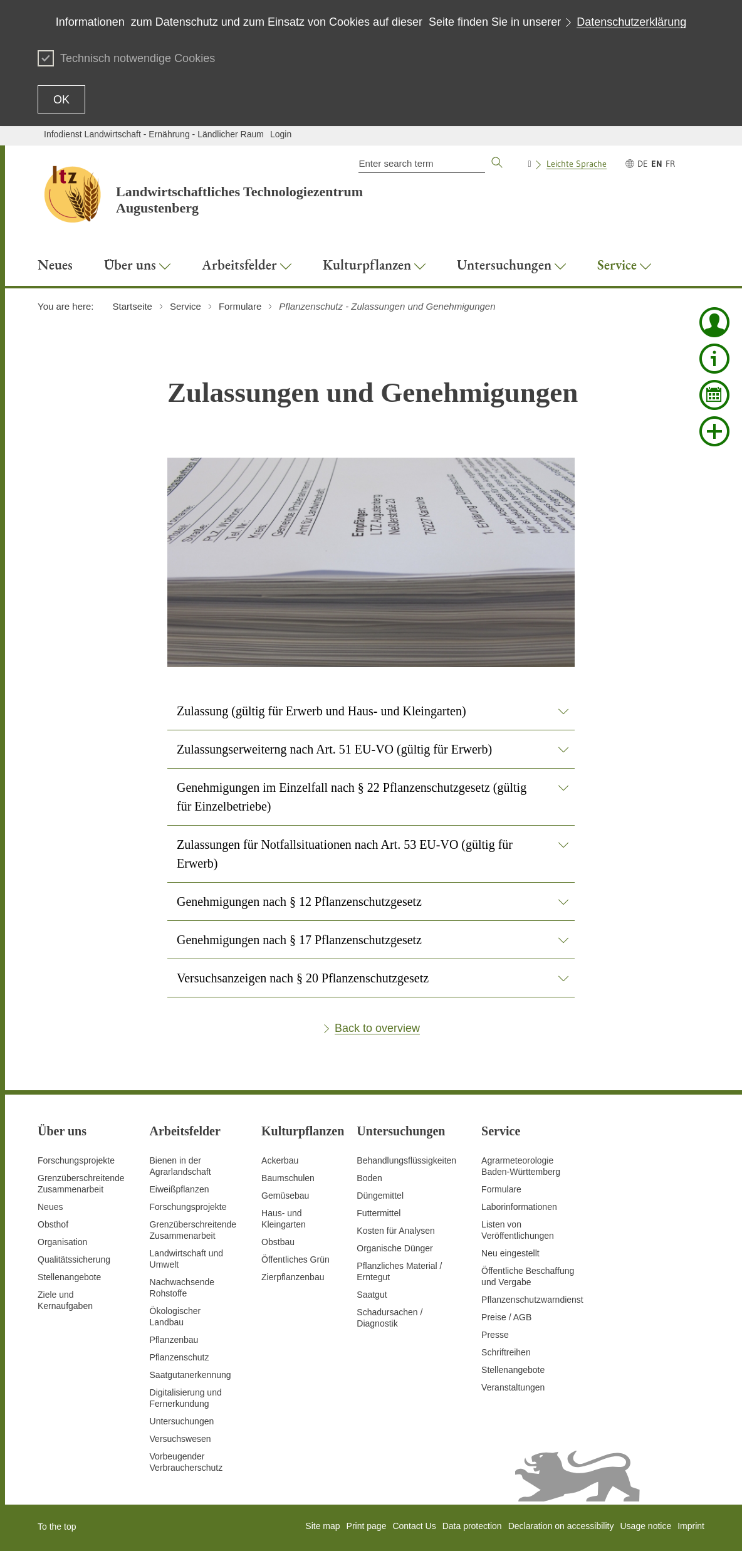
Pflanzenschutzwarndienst (532, 1300)
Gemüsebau (285, 1196)
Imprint (690, 1526)
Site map (322, 1526)
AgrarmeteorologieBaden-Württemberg (520, 1166)
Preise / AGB (506, 1317)
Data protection (472, 1526)
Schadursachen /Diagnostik (389, 1317)
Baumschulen (288, 1178)
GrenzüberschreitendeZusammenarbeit (193, 1230)
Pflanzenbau (174, 1340)
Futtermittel (378, 1213)
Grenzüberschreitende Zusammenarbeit (81, 1183)
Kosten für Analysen (396, 1231)
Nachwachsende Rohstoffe (182, 1287)
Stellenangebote (69, 1277)
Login (280, 134)
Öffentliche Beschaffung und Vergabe (527, 1276)
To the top (57, 1527)
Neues (50, 1207)
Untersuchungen (182, 1421)
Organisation (62, 1242)
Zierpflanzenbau (292, 1277)
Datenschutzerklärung (631, 22)
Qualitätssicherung (74, 1259)
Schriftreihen (506, 1352)
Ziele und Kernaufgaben (65, 1300)
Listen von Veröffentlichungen (517, 1230)
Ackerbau (279, 1160)
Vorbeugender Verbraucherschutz (186, 1462)
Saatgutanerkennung (190, 1375)
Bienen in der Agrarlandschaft (180, 1166)
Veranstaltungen (513, 1387)
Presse (495, 1335)
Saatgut (372, 1295)
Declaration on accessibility (561, 1526)
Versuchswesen (180, 1439)
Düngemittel (380, 1196)
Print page (367, 1526)
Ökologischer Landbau (175, 1316)
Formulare (501, 1189)
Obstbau (278, 1242)
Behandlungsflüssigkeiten (406, 1160)
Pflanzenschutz (179, 1357)
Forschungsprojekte (76, 1160)
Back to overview (377, 1028)
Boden (369, 1178)
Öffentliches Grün (295, 1259)
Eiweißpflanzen (179, 1189)
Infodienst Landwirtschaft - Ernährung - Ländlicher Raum (154, 134)
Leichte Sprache (576, 163)
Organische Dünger (394, 1248)
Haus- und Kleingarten (283, 1218)
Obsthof (53, 1224)
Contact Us (414, 1526)
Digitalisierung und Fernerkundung (186, 1398)
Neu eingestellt (510, 1253)
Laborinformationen (519, 1207)
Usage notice (645, 1526)
